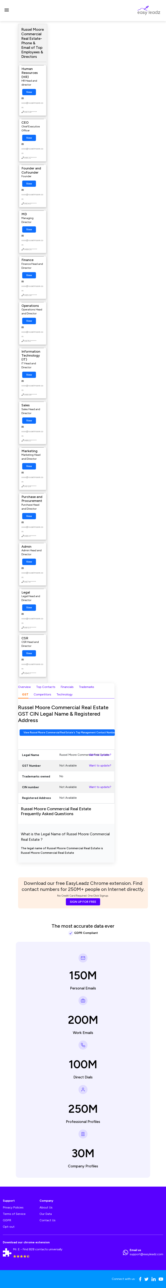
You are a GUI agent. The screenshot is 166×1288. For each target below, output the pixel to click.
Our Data (46, 1214)
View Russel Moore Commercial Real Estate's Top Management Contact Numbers (69, 732)
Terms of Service (14, 1214)
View (29, 92)
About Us (46, 1207)
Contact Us (48, 1220)
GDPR (7, 1220)
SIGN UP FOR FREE (83, 902)
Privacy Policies (13, 1207)
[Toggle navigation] (6, 10)
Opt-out (8, 1226)
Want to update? (100, 755)
